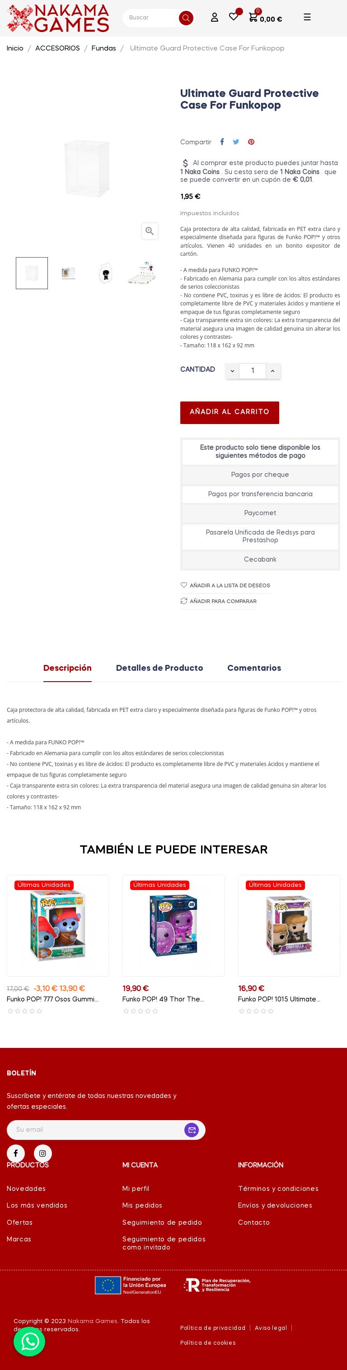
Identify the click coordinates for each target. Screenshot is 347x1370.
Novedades (26, 1189)
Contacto (254, 1223)
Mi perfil (136, 1189)
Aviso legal (271, 1328)
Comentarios (254, 668)
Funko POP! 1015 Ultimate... (279, 999)
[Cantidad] (252, 371)
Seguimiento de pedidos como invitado (164, 1243)
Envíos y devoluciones (275, 1206)
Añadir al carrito (230, 412)
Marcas (19, 1239)
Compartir (222, 142)
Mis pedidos (142, 1206)
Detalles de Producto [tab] (159, 668)
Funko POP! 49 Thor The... (163, 999)
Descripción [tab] (67, 668)
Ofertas (20, 1223)
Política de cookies (207, 1343)
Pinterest (251, 142)
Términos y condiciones (278, 1189)
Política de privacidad (212, 1328)
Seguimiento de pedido (162, 1223)
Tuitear (236, 142)
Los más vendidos (37, 1206)
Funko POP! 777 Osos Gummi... (52, 999)
